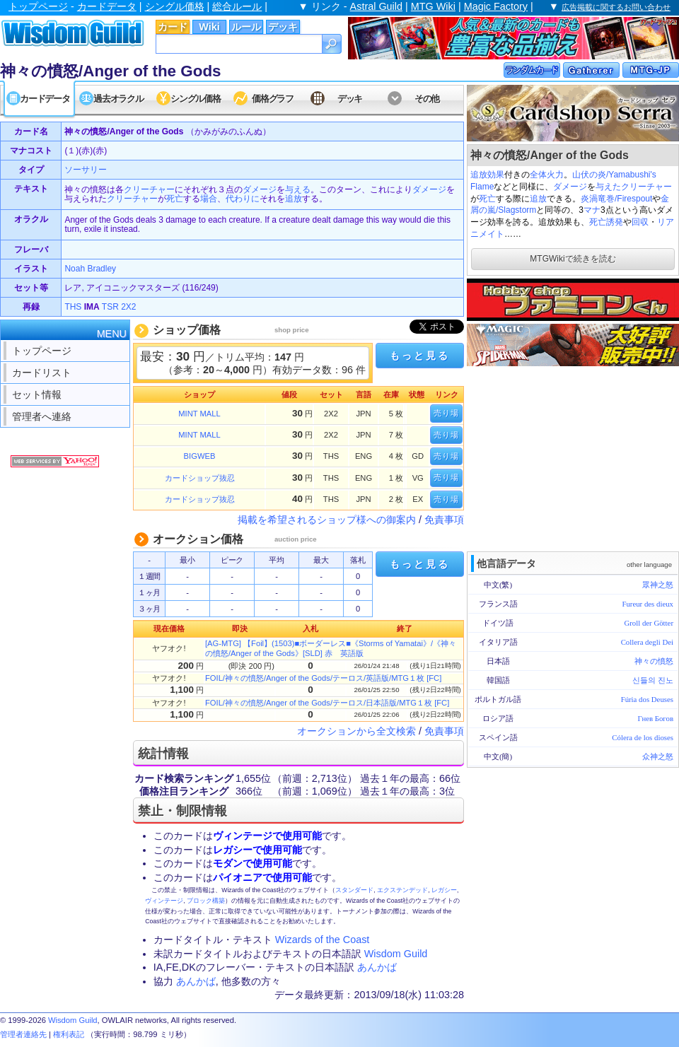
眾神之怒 (657, 584)
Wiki (209, 27)
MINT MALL (199, 413)
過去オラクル (118, 98)
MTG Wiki (433, 6)
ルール (246, 27)
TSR (110, 307)
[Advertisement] (573, 457)
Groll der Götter (648, 623)
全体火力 (547, 175)
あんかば (377, 967)
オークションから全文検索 (356, 731)
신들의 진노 (652, 680)
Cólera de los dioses (642, 737)
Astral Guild (376, 6)
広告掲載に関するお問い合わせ (616, 7)
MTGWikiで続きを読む (572, 259)
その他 (426, 98)
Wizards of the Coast (322, 939)
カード (172, 27)
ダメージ (570, 187)
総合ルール (237, 6)
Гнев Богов (655, 718)
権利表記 (68, 1034)
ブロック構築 (206, 900)
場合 (208, 199)
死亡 (487, 199)
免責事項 (444, 519)
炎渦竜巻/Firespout (616, 199)
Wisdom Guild (396, 953)
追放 (478, 175)
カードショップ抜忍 (200, 478)
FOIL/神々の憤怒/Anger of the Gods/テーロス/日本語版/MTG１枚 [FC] (327, 702)
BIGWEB (200, 456)
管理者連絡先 (23, 1034)
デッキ (283, 27)
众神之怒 (657, 756)
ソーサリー (85, 170)
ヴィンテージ (164, 900)
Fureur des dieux (647, 603)
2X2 (128, 307)
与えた (608, 187)
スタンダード (354, 890)
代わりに (243, 199)
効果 (495, 175)
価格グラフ (273, 98)
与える (298, 189)
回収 (640, 222)
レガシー (444, 890)
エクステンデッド (402, 890)
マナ (592, 210)
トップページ (38, 6)
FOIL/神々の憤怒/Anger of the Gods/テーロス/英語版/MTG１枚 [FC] (323, 678)
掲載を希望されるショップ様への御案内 (327, 519)
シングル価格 (174, 6)
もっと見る (419, 355)
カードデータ (107, 6)
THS (72, 307)
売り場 (446, 413)
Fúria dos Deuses (647, 699)
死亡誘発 (606, 222)
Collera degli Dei (647, 642)
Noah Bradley (90, 269)
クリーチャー (646, 187)
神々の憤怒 (653, 661)
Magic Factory (496, 6)
